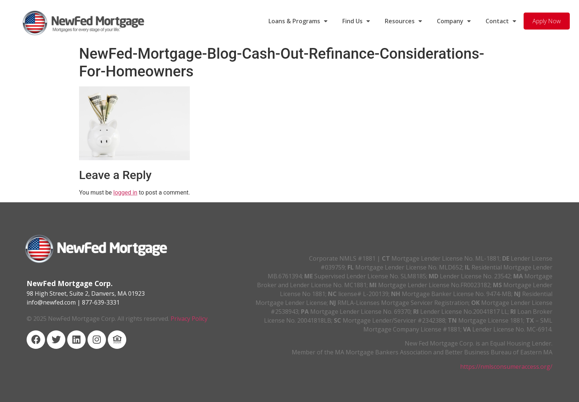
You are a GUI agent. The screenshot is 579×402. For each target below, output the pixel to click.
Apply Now (546, 21)
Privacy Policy (189, 319)
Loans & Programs (298, 21)
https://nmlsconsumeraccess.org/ (506, 367)
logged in (125, 192)
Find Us (356, 21)
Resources (403, 21)
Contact (501, 21)
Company (454, 21)
